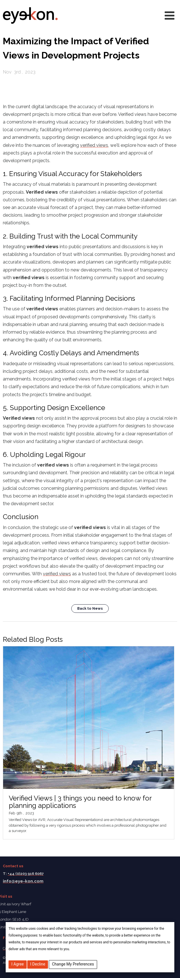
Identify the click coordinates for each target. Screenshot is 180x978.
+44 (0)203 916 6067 (26, 874)
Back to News (90, 608)
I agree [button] (17, 964)
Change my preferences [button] (73, 964)
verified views (94, 145)
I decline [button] (37, 964)
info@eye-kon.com (23, 881)
